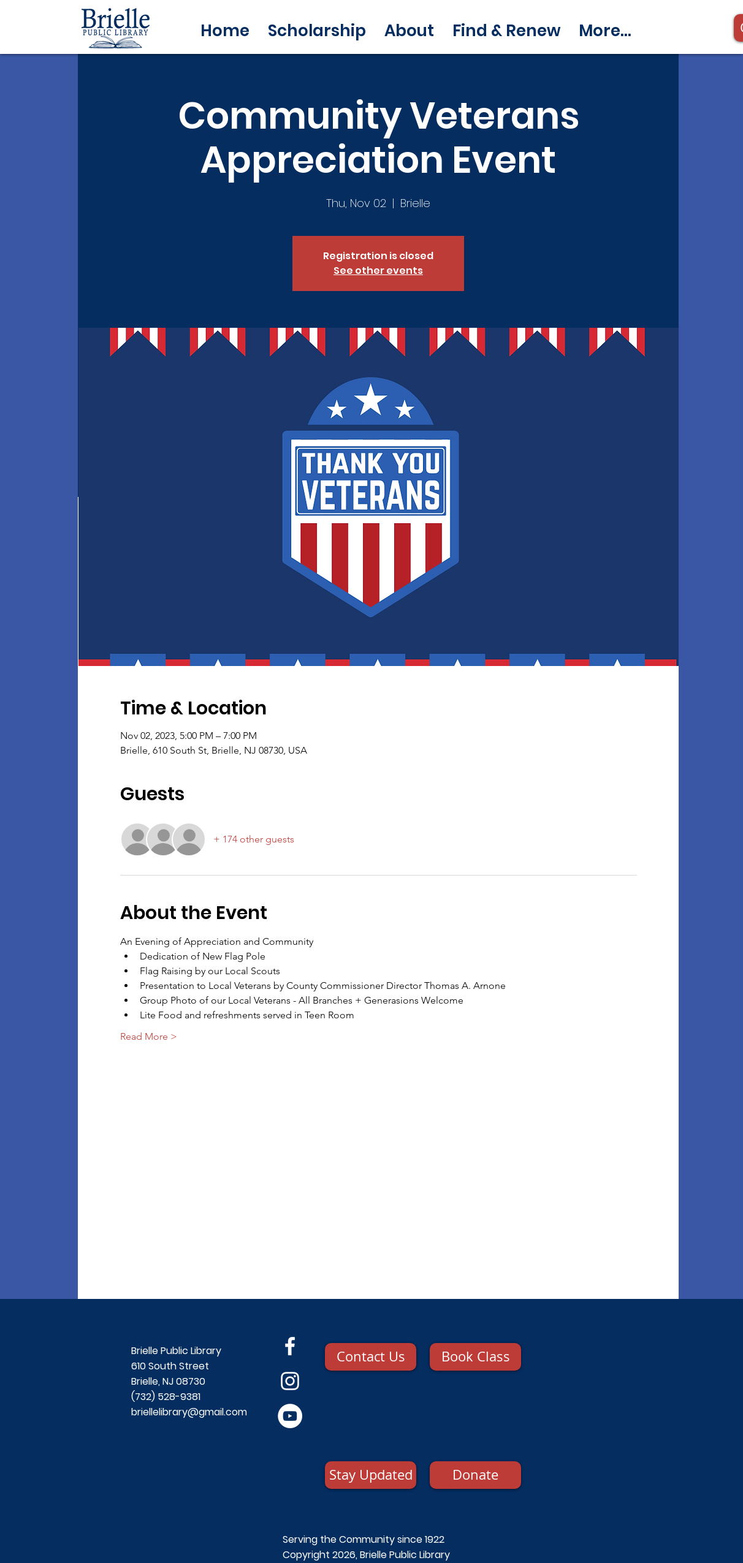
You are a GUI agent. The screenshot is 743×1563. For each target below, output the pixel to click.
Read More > (148, 1036)
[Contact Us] (370, 1357)
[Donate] (475, 1475)
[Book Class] (475, 1357)
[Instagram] (290, 1381)
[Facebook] (290, 1346)
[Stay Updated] (370, 1475)
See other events (378, 270)
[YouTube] (290, 1416)
